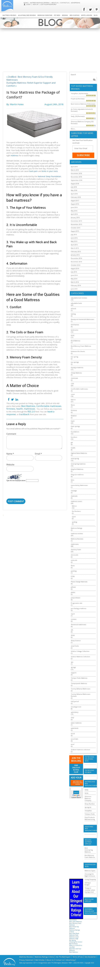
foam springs (75, 426)
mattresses (29, 408)
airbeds (73, 309)
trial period (75, 701)
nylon (74, 517)
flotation (74, 416)
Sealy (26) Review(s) (78, 116)
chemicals (74, 378)
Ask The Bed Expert (63, 956)
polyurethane (75, 598)
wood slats (74, 739)
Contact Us (64, 3)
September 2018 (76, 180)
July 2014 (74, 272)
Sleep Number (90, 804)
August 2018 (75, 184)
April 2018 (74, 194)
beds (72, 335)
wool (72, 744)
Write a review (86, 15)
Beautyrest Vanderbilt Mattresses (82, 319)
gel (72, 442)
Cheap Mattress (76, 373)
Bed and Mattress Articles (88, 842)
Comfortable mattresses (48, 405)
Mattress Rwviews (77, 539)
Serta (86, 793)
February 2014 (76, 285)
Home (26, 3)
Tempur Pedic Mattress (79, 678)
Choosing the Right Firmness (90, 875)
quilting (74, 522)
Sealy (86, 790)
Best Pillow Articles (89, 900)
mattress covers (76, 501)
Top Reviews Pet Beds (89, 771)
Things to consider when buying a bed (90, 890)
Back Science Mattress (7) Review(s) (83, 104)
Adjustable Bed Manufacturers (90, 829)
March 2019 (75, 170)
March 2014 (75, 282)
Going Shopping (90, 879)
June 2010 (74, 289)
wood (73, 734)
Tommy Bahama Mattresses (80, 689)
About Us (54, 3)
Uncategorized (76, 707)
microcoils (74, 555)
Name (10, 453)
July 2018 (74, 187)
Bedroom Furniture (45, 15)
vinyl (72, 717)
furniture (74, 437)
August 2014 (75, 268)
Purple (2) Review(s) (77, 99)
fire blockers (76, 511)
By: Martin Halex (15, 104)
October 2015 (75, 228)
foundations (75, 432)
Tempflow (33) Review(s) (79, 93)
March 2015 (75, 248)
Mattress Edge (73, 938)
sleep (73, 635)
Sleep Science (76, 641)
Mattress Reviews (9, 15)
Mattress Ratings (76, 528)
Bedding (65, 15)
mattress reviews (77, 533)
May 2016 (74, 211)
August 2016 (75, 204)
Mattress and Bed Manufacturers (90, 784)
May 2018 (74, 190)
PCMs (73, 576)
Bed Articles (39, 959)
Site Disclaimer (90, 956)
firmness (10, 408)
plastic (73, 592)
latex (72, 480)
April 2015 (74, 245)
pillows (73, 587)
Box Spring (72, 940)
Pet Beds (57, 15)
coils (72, 384)
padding (73, 571)
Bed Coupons (74, 15)
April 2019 (74, 167)
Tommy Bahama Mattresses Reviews (80, 695)
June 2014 (74, 275)
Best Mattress (28, 405)
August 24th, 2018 (54, 104)
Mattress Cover (74, 937)
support (73, 673)
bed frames (75, 325)
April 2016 (74, 214)
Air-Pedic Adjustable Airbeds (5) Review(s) (82, 110)
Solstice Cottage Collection (80, 651)
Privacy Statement (26, 959)
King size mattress (77, 475)
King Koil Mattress (77, 469)
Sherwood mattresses (78, 624)
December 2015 (76, 221)
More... (73, 129)
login (27, 4)
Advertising (75, 3)
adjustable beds (76, 303)
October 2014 (75, 265)
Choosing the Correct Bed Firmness (75, 943)
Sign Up (35, 4)
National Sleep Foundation (49, 176)
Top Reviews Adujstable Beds (89, 759)
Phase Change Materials (79, 582)
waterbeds (74, 728)
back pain (33, 171)
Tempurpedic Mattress (79, 683)
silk (72, 630)
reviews (73, 619)
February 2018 (76, 197)
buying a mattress (77, 367)
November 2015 (76, 224)
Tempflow (88, 811)
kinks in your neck (50, 171)
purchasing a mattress (78, 608)
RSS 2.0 (31, 411)
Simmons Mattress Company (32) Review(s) (82, 122)
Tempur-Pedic (90, 814)
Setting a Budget (88, 884)
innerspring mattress (78, 464)
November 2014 (76, 262)
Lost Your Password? (48, 4)
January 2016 (75, 218)
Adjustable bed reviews (27, 15)
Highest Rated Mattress (79, 453)
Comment (11, 433)
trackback (24, 414)
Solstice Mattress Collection (80, 657)
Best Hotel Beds (74, 933)
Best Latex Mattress (75, 921)
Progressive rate (76, 603)
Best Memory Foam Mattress (81, 346)
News (73, 566)
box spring (74, 357)
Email (38, 453)
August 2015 (75, 231)
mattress (14, 155)
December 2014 (76, 258)
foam (72, 421)
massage (74, 491)
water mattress (76, 723)
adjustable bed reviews (79, 298)
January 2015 (75, 255)
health (19, 408)
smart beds (75, 646)
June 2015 (74, 238)
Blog (96, 15)
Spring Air (88, 807)
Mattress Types (90, 871)
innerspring (75, 458)
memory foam (76, 550)
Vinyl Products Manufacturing (90, 818)
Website (10, 464)
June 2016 (74, 207)
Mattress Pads (73, 935)
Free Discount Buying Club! (76, 768)
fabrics (73, 400)
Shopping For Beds (90, 865)
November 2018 (76, 177)
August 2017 (75, 201)
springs (73, 667)
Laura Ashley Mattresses (79, 485)
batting (73, 314)
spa (72, 662)
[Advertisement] (50, 48)
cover (73, 394)
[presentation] (26, 491)
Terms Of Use (78, 956)
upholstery (74, 712)
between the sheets (78, 351)
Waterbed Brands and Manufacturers (90, 911)
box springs (75, 362)
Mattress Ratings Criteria (39, 3)
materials (74, 496)
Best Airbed (72, 920)
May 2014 (74, 279)
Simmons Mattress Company (88, 798)
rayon (73, 614)
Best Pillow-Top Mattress (74, 927)
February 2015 (76, 251)
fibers (73, 405)
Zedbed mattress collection (80, 750)
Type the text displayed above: (16, 480)
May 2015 (74, 241)
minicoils (74, 560)
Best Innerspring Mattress (89, 850)
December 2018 (76, 173)
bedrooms (74, 330)
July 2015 (74, 234)
